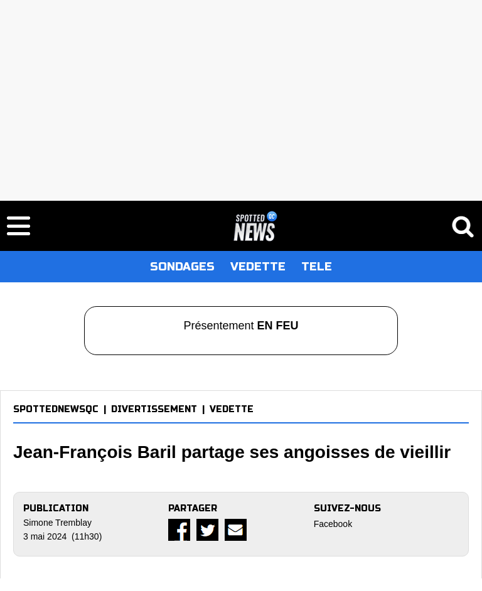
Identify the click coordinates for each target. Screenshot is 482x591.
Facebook (333, 524)
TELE (316, 267)
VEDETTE (258, 267)
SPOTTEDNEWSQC (56, 409)
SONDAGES (182, 267)
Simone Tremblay (57, 523)
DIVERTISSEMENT (154, 409)
